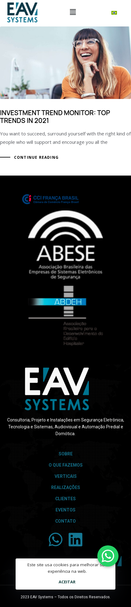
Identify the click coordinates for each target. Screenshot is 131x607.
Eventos (65, 509)
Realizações (65, 487)
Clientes (65, 498)
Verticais (66, 476)
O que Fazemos (66, 465)
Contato (65, 521)
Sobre (66, 453)
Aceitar (67, 582)
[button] (72, 12)
